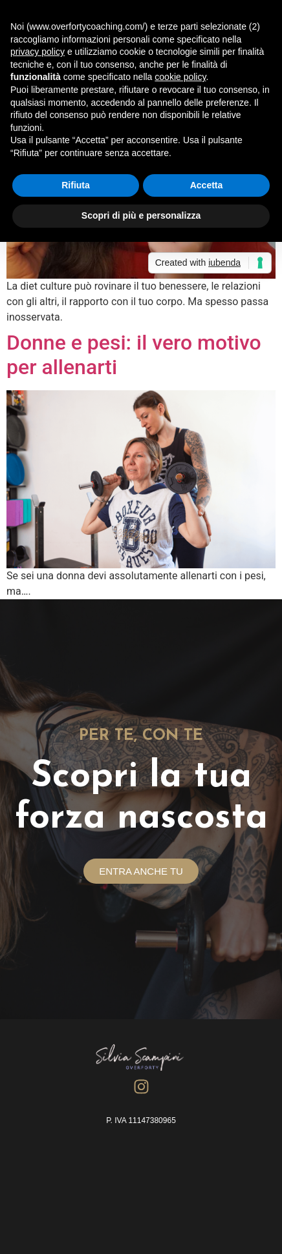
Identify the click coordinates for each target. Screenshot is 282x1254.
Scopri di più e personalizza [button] (141, 215)
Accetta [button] (206, 185)
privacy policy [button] (37, 51)
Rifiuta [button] (75, 185)
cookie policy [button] (180, 77)
